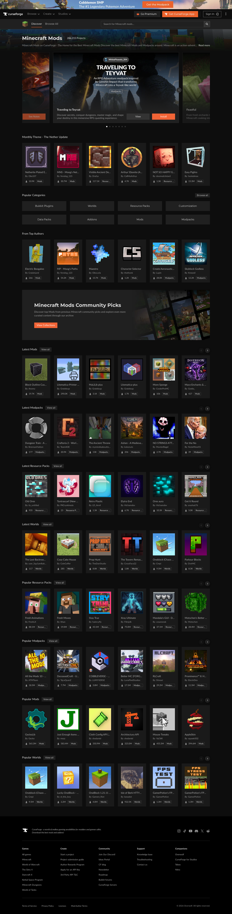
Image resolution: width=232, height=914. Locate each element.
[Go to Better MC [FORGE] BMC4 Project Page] (132, 668)
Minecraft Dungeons (32, 885)
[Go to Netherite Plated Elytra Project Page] (36, 164)
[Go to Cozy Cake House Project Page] (68, 551)
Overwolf (179, 855)
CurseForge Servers (108, 885)
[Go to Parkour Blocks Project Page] (196, 551)
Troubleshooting (144, 860)
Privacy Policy (48, 906)
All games (26, 855)
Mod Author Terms (79, 906)
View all (45, 349)
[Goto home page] (13, 14)
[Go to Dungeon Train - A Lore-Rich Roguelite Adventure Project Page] (36, 435)
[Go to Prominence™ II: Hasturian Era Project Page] (196, 668)
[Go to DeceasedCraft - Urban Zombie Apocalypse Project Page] (68, 668)
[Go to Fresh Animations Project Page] (36, 610)
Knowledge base (144, 855)
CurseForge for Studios (186, 860)
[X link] (202, 831)
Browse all (202, 195)
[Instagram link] (179, 831)
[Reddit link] (208, 831)
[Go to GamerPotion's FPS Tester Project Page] (164, 784)
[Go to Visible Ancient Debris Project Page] (100, 164)
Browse (33, 13)
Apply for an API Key (70, 870)
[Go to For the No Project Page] (196, 435)
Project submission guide (72, 860)
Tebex (178, 865)
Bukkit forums (105, 880)
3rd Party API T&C (69, 875)
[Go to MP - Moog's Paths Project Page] (68, 261)
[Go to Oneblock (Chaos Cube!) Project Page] (164, 551)
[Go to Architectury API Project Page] (132, 726)
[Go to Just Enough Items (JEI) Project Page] (68, 726)
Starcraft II (27, 875)
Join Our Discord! (107, 855)
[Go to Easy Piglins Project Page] (196, 164)
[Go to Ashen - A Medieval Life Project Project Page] (132, 435)
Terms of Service (29, 906)
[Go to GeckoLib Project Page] (36, 726)
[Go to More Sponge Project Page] (164, 376)
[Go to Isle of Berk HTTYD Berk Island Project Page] (132, 784)
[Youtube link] (190, 831)
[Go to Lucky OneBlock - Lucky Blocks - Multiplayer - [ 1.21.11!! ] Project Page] (68, 784)
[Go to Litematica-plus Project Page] (132, 376)
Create (49, 13)
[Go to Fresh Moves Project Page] (68, 610)
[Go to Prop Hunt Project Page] (100, 551)
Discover (36, 23)
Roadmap (103, 875)
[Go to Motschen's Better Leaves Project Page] (196, 610)
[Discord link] (196, 831)
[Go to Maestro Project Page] (100, 261)
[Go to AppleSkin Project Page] (196, 726)
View (138, 116)
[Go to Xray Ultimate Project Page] (132, 610)
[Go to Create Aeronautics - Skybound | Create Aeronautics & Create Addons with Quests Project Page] (164, 261)
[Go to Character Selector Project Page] (132, 261)
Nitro (177, 870)
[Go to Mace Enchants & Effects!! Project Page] (196, 376)
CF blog (102, 865)
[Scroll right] (207, 350)
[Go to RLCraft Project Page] (164, 668)
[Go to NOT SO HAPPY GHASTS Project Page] (164, 164)
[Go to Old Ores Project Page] (36, 493)
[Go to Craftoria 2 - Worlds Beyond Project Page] (68, 435)
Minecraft (26, 860)
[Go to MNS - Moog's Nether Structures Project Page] (68, 164)
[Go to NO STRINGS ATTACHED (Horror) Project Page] (164, 435)
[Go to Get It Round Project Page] (196, 493)
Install (163, 116)
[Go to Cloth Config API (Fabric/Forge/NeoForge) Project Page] (100, 726)
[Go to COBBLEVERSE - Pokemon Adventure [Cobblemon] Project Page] (100, 668)
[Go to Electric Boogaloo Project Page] (36, 261)
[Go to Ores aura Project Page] (164, 493)
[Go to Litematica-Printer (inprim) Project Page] (68, 376)
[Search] (207, 24)
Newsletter (104, 870)
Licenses (62, 906)
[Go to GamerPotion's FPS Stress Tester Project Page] (196, 784)
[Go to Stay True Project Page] (100, 610)
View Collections (46, 325)
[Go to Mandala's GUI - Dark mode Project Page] (164, 610)
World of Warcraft (31, 865)
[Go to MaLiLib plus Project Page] (100, 376)
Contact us (142, 865)
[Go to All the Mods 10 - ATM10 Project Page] (36, 668)
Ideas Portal (104, 860)
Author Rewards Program (72, 865)
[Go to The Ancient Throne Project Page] (100, 435)
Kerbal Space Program (32, 880)
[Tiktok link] (185, 831)
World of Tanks (29, 890)
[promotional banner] (116, 4)
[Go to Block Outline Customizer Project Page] (36, 376)
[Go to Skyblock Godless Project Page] (196, 261)
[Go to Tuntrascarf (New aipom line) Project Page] (68, 493)
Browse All (51, 23)
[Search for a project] (152, 24)
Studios (64, 13)
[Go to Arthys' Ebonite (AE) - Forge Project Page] (132, 164)
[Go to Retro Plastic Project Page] (100, 493)
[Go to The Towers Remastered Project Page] (132, 551)
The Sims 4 (27, 870)
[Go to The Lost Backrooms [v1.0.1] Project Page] (36, 551)
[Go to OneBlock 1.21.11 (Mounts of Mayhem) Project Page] (100, 784)
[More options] (226, 14)
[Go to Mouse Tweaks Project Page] (164, 726)
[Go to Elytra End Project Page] (132, 493)
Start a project (67, 855)
